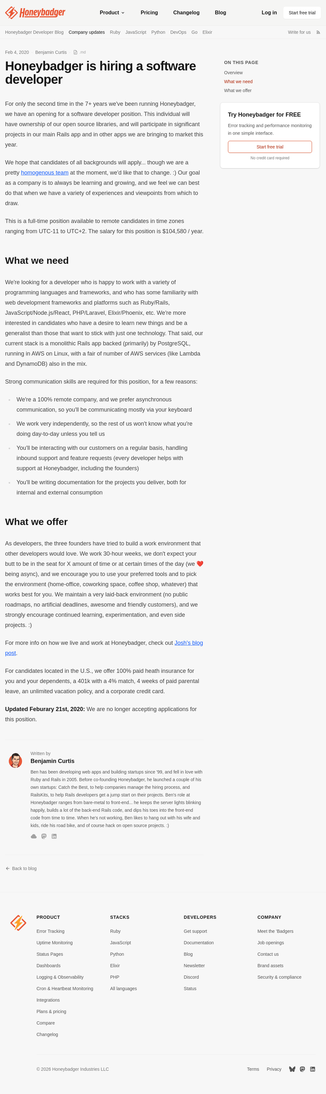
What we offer (238, 90)
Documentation (199, 942)
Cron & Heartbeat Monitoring (65, 988)
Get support (195, 931)
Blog (220, 12)
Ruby (115, 32)
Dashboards (49, 965)
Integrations (48, 1000)
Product (112, 12)
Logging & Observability (60, 977)
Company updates (87, 32)
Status (190, 988)
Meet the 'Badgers (276, 931)
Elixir (207, 32)
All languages (123, 988)
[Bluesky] (34, 836)
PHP (114, 977)
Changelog (186, 12)
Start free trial (302, 12)
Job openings (271, 942)
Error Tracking (51, 931)
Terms (253, 1069)
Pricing (149, 12)
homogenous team (44, 172)
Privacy (274, 1069)
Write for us (299, 32)
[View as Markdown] (79, 52)
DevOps (178, 32)
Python (158, 32)
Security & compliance (280, 977)
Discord (191, 977)
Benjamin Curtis (51, 52)
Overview (233, 72)
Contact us (268, 954)
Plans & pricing (51, 1011)
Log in (269, 12)
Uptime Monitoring (55, 942)
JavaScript (135, 32)
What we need (238, 81)
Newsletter (194, 965)
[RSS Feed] (318, 32)
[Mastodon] (44, 836)
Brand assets (271, 965)
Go (195, 32)
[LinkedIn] (54, 836)
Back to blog (21, 868)
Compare (46, 1023)
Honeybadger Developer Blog (34, 32)
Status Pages (50, 954)
